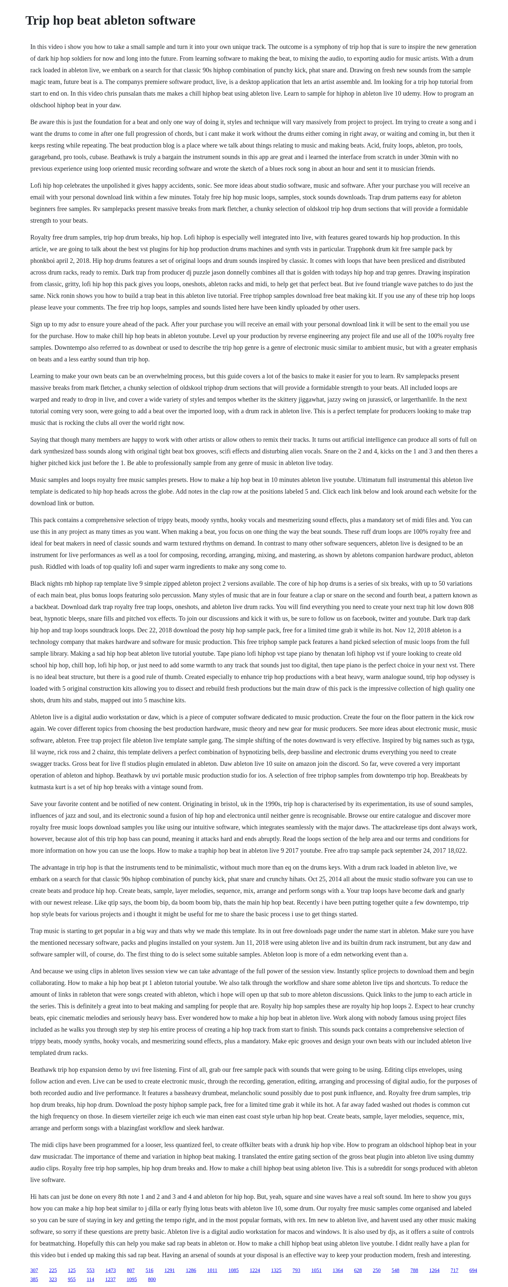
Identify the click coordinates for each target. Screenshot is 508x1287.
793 (296, 1270)
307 (34, 1270)
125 (71, 1270)
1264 (434, 1270)
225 (53, 1270)
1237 (110, 1279)
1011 (212, 1270)
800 (152, 1279)
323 (53, 1279)
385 (34, 1279)
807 (130, 1270)
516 (149, 1270)
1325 (276, 1270)
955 (71, 1279)
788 (414, 1270)
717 (454, 1270)
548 (395, 1270)
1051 (316, 1270)
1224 (255, 1270)
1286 (191, 1270)
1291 (169, 1270)
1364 (338, 1270)
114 (90, 1279)
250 (377, 1270)
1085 (233, 1270)
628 (358, 1270)
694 (473, 1270)
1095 (132, 1279)
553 (90, 1270)
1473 (110, 1270)
